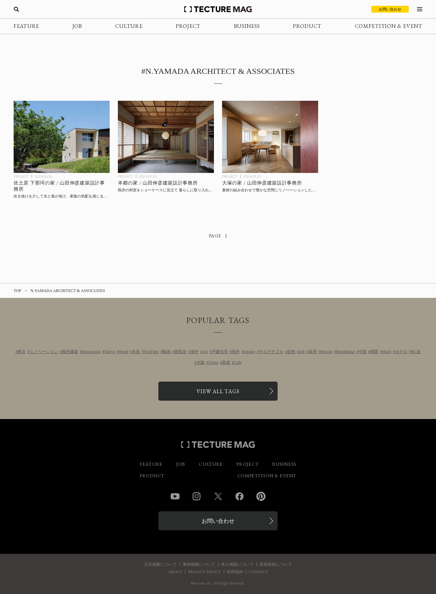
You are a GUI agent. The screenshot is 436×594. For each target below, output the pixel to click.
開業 (374, 352)
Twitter (218, 496)
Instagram (196, 496)
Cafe (238, 362)
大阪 (201, 362)
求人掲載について (237, 564)
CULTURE (128, 26)
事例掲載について (199, 564)
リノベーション (43, 352)
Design (249, 352)
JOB (77, 26)
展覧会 (180, 352)
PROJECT (188, 26)
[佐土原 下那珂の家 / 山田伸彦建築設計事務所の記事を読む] (62, 137)
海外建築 (70, 352)
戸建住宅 (220, 352)
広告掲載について (160, 564)
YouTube (151, 352)
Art (205, 352)
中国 (362, 352)
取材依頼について (276, 564)
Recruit (326, 352)
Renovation (91, 352)
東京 (21, 352)
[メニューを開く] (419, 9)
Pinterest (261, 496)
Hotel (386, 352)
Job (302, 352)
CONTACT (258, 572)
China (213, 362)
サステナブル (271, 352)
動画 (166, 352)
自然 (291, 352)
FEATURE (26, 26)
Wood (123, 352)
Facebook (239, 496)
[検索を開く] (16, 9)
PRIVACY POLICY (204, 572)
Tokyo (110, 352)
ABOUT (175, 572)
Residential (345, 352)
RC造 (416, 352)
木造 (136, 352)
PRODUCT (307, 26)
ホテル (401, 352)
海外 (194, 352)
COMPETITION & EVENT (388, 26)
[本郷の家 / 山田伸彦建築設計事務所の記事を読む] (166, 137)
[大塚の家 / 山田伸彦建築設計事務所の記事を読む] (270, 137)
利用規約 (235, 572)
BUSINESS (247, 26)
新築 (226, 362)
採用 (313, 352)
